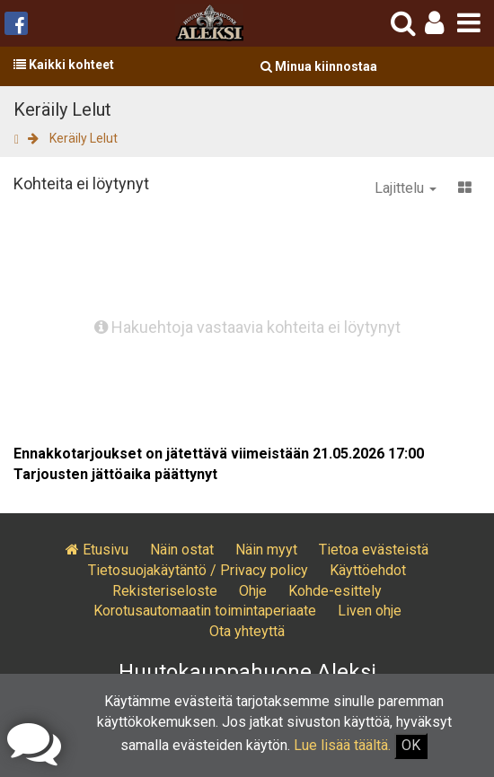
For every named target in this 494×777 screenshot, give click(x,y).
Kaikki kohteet (63, 64)
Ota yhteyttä (247, 631)
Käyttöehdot (368, 570)
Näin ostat (182, 549)
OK (410, 745)
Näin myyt (266, 549)
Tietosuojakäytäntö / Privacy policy (198, 570)
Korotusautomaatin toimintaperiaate (204, 610)
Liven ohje (369, 610)
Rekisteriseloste (164, 590)
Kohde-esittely (335, 590)
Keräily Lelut (83, 138)
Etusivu (97, 549)
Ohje (253, 590)
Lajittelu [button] (406, 187)
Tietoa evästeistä (373, 549)
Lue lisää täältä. (342, 745)
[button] (434, 23)
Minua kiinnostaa (318, 66)
